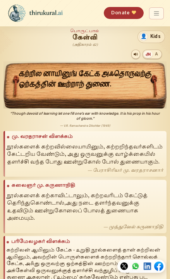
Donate (123, 13)
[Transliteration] (156, 54)
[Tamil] (148, 54)
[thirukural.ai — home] (35, 13)
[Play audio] (135, 54)
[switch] (151, 37)
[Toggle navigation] (156, 13)
